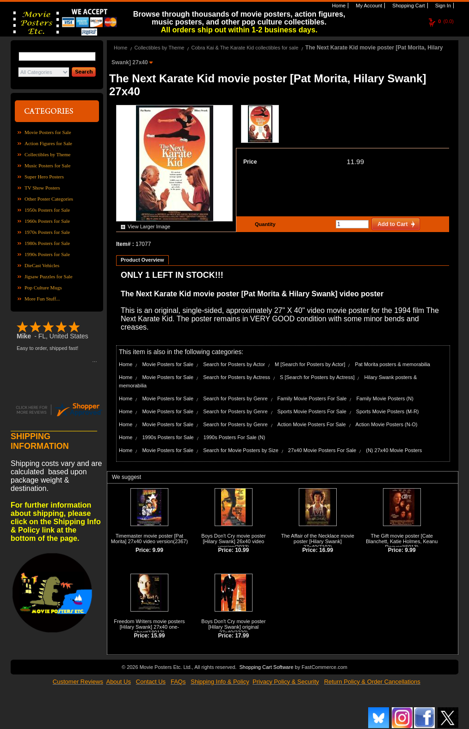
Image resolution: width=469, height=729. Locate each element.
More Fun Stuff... (42, 298)
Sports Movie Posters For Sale (312, 411)
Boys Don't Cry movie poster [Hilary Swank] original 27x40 (233, 627)
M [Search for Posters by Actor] (310, 364)
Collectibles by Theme (47, 154)
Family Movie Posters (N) (384, 398)
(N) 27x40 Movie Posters (394, 450)
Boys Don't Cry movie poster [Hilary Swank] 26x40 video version (233, 541)
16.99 (326, 550)
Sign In (442, 5)
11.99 (355, 161)
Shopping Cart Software (266, 667)
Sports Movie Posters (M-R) (387, 411)
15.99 (158, 635)
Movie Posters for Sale (48, 132)
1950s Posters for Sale (47, 210)
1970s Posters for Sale (47, 232)
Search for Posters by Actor (234, 364)
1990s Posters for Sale (47, 254)
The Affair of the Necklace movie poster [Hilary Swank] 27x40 (317, 541)
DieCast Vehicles (42, 265)
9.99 (158, 550)
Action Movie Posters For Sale (312, 424)
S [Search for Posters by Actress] (317, 377)
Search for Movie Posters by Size (240, 450)
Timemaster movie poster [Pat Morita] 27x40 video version (147, 538)
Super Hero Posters (44, 176)
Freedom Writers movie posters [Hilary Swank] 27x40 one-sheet (149, 627)
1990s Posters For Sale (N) (234, 437)
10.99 (242, 550)
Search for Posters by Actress (236, 377)
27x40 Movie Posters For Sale (322, 450)
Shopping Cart (408, 5)
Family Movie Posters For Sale (312, 398)
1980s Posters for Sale (47, 243)
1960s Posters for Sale (47, 221)
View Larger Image (149, 226)
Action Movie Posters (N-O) (387, 424)
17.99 (242, 635)
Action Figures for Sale (48, 143)
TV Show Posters (42, 187)
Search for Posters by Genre (235, 398)
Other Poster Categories (49, 199)
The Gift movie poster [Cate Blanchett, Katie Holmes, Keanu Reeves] (402, 541)
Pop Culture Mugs (43, 287)
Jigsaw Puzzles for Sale (49, 276)
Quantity (264, 224)
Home (338, 5)
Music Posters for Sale (47, 165)
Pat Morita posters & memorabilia (392, 364)
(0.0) (446, 21)
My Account (368, 5)
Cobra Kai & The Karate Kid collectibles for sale (244, 47)
